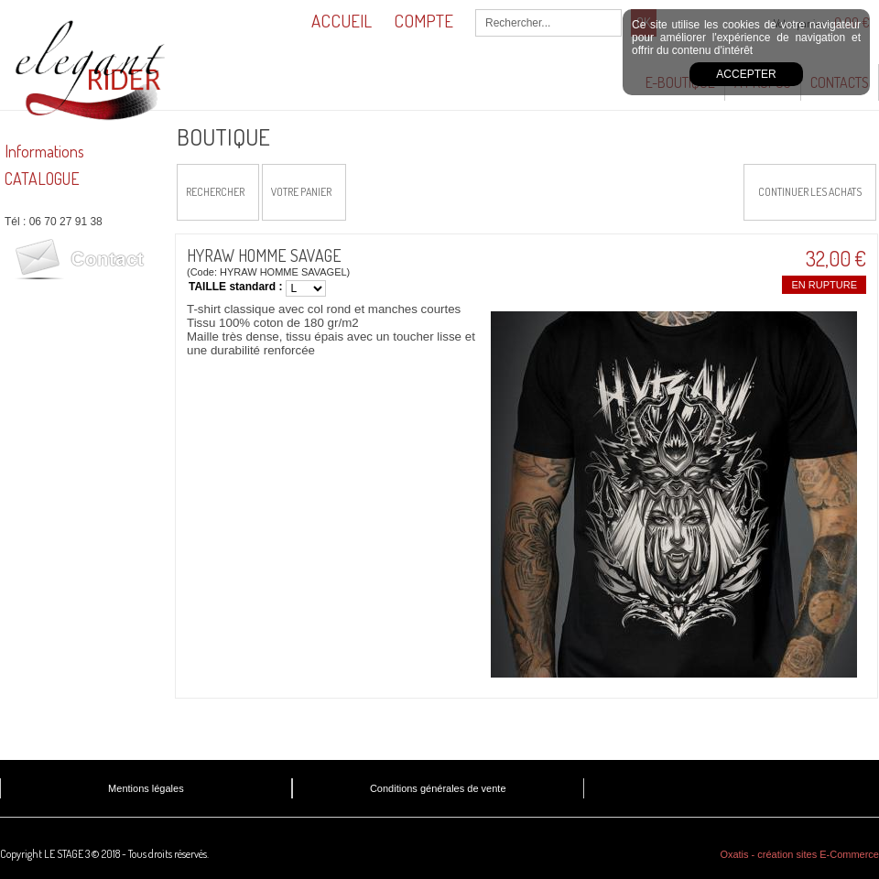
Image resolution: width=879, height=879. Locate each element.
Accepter (746, 74)
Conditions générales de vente (438, 788)
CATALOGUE (42, 178)
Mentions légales (146, 788)
